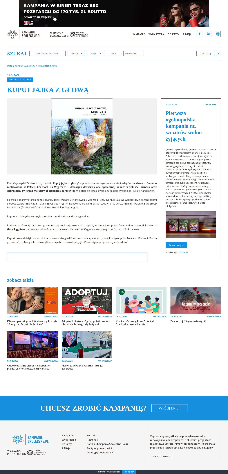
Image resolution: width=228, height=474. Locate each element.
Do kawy (173, 34)
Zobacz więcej (176, 245)
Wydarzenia (156, 34)
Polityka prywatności (99, 448)
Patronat (92, 439)
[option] (81, 136)
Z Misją (187, 34)
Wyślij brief (169, 408)
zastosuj (205, 53)
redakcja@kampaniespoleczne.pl (169, 440)
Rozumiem (129, 471)
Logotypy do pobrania (100, 452)
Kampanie (138, 34)
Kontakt (92, 435)
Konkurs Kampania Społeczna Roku (107, 444)
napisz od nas (161, 456)
